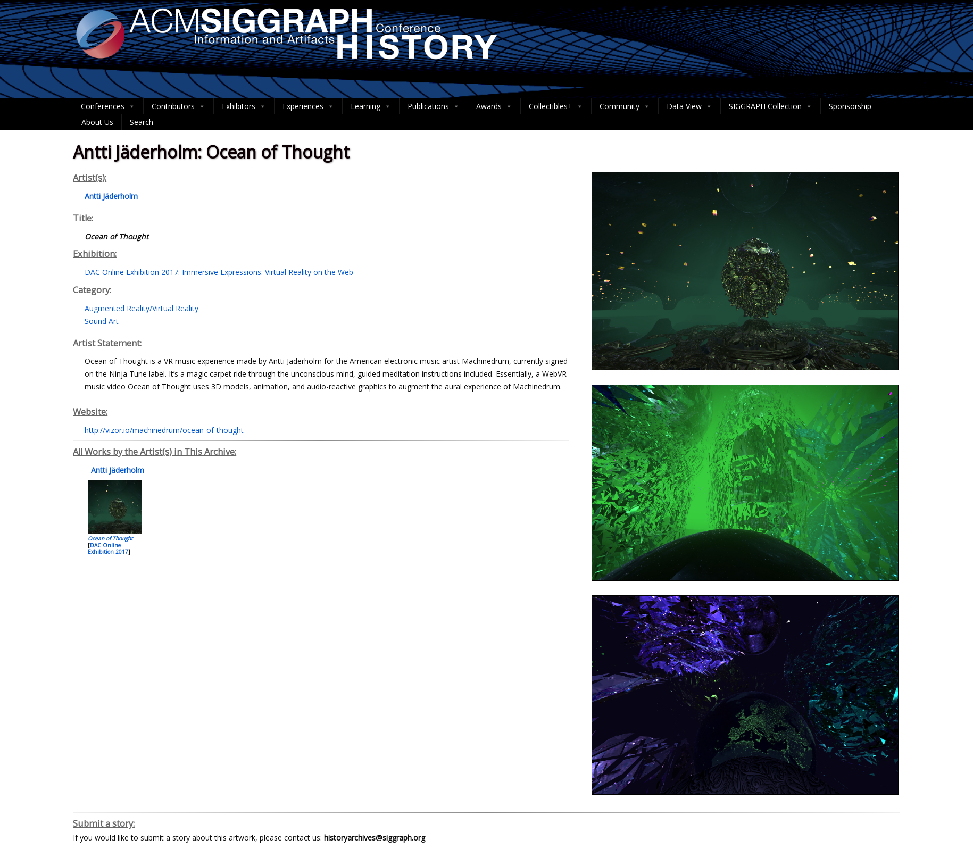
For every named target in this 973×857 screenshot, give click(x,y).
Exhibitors (244, 106)
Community (625, 106)
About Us (97, 122)
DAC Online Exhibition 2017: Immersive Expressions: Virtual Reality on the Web (219, 272)
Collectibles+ (556, 106)
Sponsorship (850, 106)
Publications (434, 106)
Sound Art (102, 321)
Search (141, 122)
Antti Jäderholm (116, 470)
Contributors (178, 106)
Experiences (308, 106)
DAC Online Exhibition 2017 (108, 548)
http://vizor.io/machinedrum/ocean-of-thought (164, 430)
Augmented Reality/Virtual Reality (141, 308)
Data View (689, 106)
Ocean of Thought (110, 538)
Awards (494, 106)
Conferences (108, 106)
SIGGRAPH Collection (770, 106)
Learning (371, 106)
